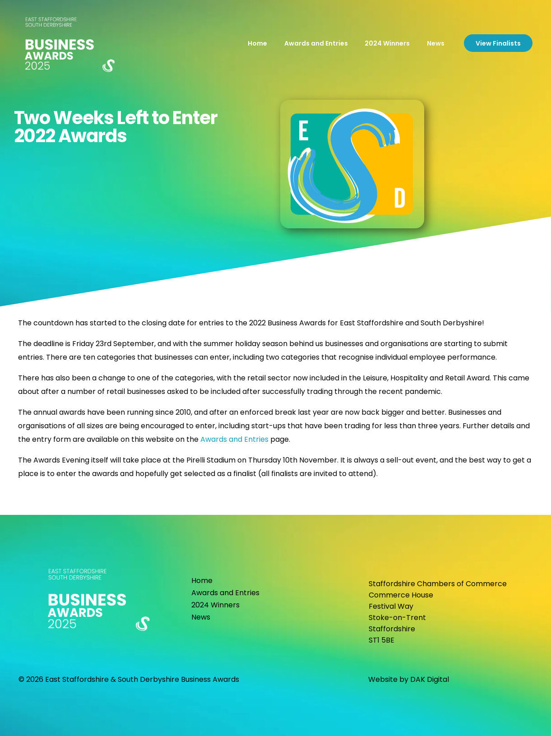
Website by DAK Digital (408, 679)
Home (202, 580)
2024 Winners (215, 605)
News (200, 617)
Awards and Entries (234, 439)
